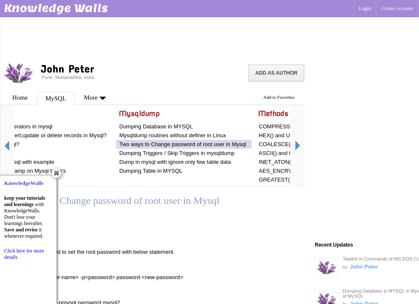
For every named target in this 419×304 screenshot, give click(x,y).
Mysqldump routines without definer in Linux (172, 135)
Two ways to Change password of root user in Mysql (182, 144)
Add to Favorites (279, 97)
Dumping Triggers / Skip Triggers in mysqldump (177, 153)
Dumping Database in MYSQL (156, 126)
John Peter (364, 266)
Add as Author (276, 73)
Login (365, 8)
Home (20, 97)
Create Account (397, 8)
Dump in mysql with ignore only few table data (175, 162)
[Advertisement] (155, 40)
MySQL (56, 98)
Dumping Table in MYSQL (150, 171)
